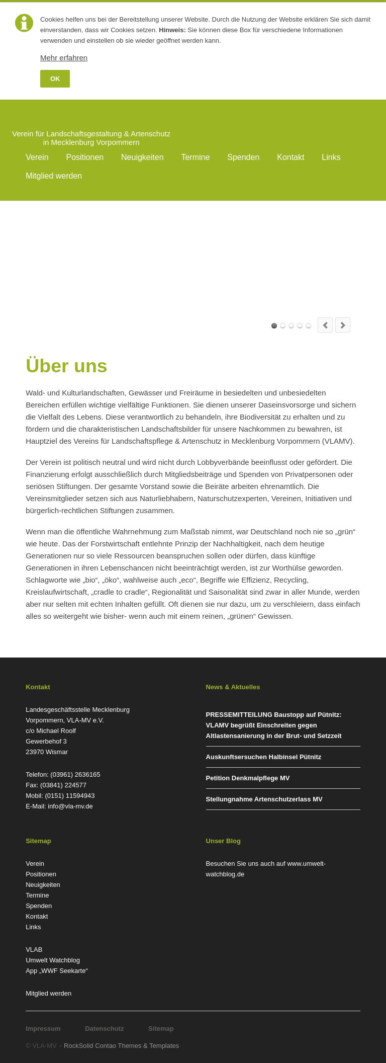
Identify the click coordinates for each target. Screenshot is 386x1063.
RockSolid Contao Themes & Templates (121, 1045)
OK (55, 79)
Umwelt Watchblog (53, 960)
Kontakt (290, 157)
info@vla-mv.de (70, 806)
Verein (37, 157)
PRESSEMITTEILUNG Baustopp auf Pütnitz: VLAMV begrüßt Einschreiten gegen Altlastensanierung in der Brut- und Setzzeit (274, 725)
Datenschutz (104, 1028)
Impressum (43, 1028)
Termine (195, 157)
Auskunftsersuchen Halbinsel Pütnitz (264, 757)
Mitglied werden (54, 176)
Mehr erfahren (63, 57)
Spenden (243, 157)
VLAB (34, 949)
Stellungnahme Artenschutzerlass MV (264, 799)
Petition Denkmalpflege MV (248, 778)
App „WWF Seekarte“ (57, 970)
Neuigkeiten (142, 157)
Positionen (85, 157)
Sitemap (161, 1028)
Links (331, 157)
